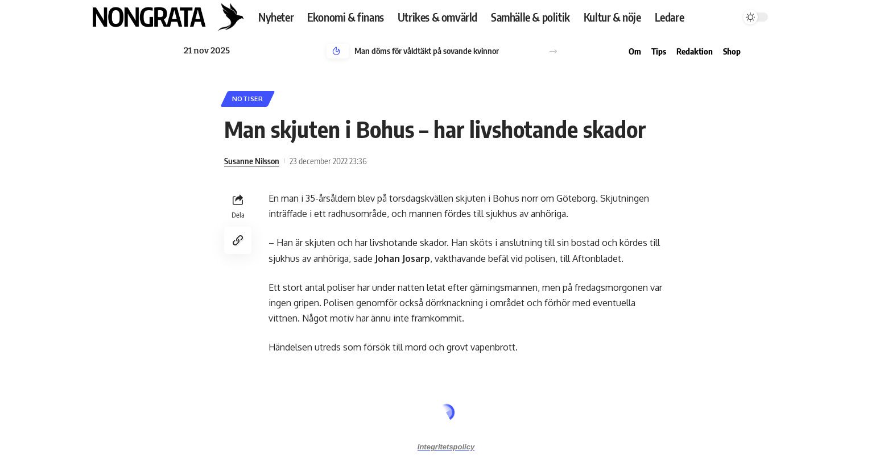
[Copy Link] (237, 240)
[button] (553, 51)
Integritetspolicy (446, 447)
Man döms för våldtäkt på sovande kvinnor (426, 50)
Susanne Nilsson (251, 161)
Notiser (247, 98)
